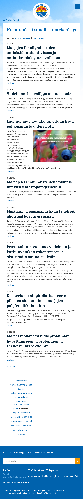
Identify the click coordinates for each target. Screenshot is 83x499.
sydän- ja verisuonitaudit (21, 393)
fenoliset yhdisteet (21, 384)
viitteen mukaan (22, 38)
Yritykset (52, 470)
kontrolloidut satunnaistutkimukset (21, 402)
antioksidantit (21, 397)
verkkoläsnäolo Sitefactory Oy (44, 493)
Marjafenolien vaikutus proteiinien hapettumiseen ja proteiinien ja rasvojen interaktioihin (38, 341)
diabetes (25, 430)
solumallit (17, 430)
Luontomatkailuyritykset (44, 476)
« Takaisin (11, 366)
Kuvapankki (70, 476)
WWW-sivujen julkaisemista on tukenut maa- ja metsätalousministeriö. (33, 490)
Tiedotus (8, 470)
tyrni (12, 426)
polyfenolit (15, 417)
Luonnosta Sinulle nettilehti (14, 477)
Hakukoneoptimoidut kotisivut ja (17, 493)
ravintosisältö (16, 421)
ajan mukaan (38, 38)
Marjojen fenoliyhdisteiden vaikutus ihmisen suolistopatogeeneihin (39, 184)
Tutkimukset (36, 470)
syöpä (15, 408)
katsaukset (25, 412)
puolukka (21, 434)
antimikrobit (27, 425)
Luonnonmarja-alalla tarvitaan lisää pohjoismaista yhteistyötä (40, 123)
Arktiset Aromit (12, 20)
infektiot (21, 389)
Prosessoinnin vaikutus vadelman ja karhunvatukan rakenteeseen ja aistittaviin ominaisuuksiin (39, 251)
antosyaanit (21, 380)
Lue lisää (10, 83)
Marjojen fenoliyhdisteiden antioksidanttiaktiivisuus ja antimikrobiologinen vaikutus (33, 52)
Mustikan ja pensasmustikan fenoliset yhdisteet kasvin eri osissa (41, 214)
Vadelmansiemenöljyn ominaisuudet (40, 93)
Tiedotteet (7, 474)
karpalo (16, 412)
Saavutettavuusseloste (17, 482)
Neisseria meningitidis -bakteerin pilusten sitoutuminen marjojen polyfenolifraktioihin (36, 300)
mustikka (26, 416)
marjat (28, 421)
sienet (18, 426)
